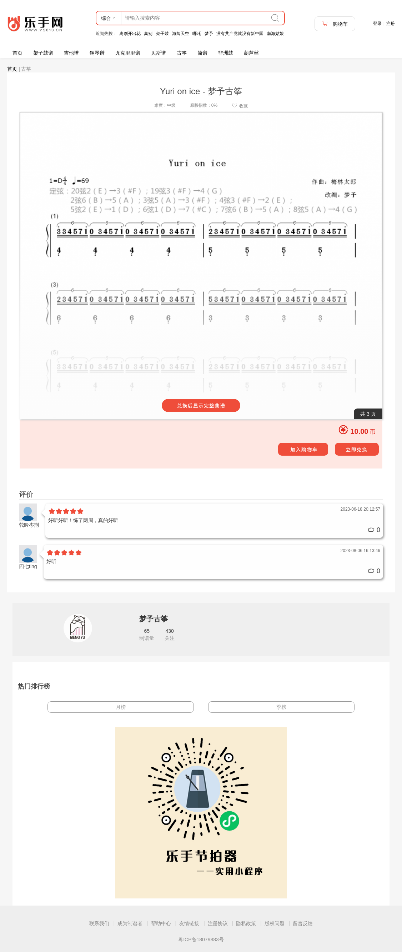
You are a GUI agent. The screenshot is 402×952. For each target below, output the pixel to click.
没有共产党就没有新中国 (239, 33)
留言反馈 (303, 923)
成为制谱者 (129, 923)
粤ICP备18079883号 (201, 939)
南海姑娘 (275, 33)
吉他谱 (71, 53)
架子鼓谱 (43, 53)
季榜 (281, 707)
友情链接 (189, 923)
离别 (148, 33)
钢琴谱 (97, 53)
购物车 (335, 24)
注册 (390, 23)
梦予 (209, 33)
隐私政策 (246, 923)
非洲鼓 (225, 53)
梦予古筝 (153, 619)
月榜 (121, 707)
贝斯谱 (158, 53)
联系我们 (99, 923)
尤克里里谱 (127, 53)
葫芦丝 (251, 53)
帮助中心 (161, 923)
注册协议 (218, 923)
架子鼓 (162, 33)
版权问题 (275, 923)
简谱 (202, 53)
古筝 (182, 53)
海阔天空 (180, 33)
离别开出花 (130, 33)
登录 (377, 23)
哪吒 (196, 33)
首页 (17, 53)
